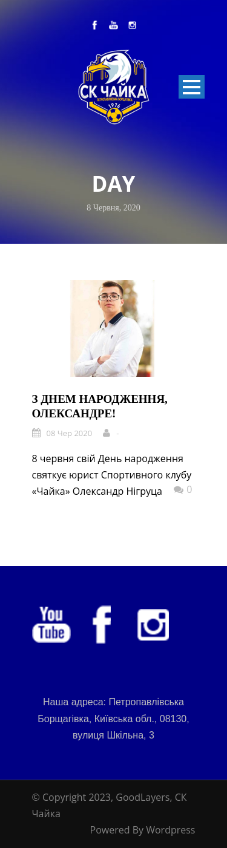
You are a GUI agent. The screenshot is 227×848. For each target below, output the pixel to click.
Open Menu (192, 87)
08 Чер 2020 (70, 433)
